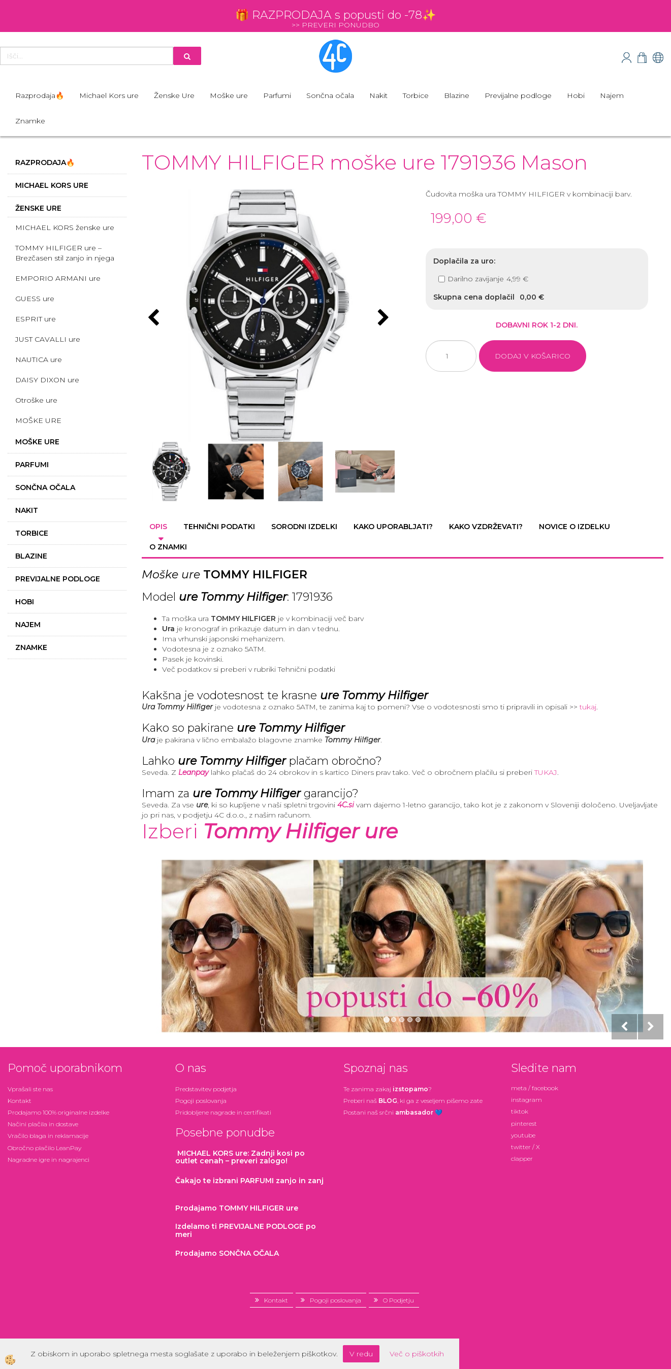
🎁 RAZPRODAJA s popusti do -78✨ (335, 15)
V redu (361, 1353)
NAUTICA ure (38, 359)
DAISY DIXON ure (47, 379)
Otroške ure (36, 400)
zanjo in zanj (249, 1180)
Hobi (576, 95)
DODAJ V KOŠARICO (532, 356)
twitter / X (525, 1147)
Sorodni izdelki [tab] (304, 526)
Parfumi (277, 95)
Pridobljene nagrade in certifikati (223, 1112)
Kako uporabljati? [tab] (393, 526)
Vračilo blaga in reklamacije (48, 1135)
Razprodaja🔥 (39, 95)
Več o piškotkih (417, 1353)
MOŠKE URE (38, 420)
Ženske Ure (174, 95)
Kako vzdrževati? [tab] (486, 526)
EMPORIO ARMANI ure (58, 278)
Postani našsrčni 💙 (392, 1112)
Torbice (416, 95)
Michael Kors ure (109, 95)
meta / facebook (534, 1088)
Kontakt (19, 1100)
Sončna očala (330, 95)
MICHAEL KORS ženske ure (64, 227)
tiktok (519, 1111)
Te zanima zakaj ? (387, 1089)
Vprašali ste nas (30, 1089)
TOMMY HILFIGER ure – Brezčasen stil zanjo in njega (64, 253)
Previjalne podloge (518, 95)
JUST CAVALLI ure (47, 339)
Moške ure (229, 95)
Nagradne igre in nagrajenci (48, 1159)
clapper (522, 1158)
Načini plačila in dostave (43, 1124)
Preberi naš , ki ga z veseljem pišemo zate (413, 1100)
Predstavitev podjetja (206, 1089)
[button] (382, 318)
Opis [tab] (158, 526)
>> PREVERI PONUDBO (335, 24)
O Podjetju (398, 1300)
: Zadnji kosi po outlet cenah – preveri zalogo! (240, 1157)
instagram (526, 1099)
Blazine (456, 95)
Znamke (30, 120)
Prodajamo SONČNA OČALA (228, 1253)
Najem (612, 95)
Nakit (378, 95)
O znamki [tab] (168, 546)
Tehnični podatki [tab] (219, 526)
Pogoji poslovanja (201, 1100)
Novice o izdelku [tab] (574, 526)
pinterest (524, 1123)
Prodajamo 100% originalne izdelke (58, 1112)
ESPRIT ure (35, 318)
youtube (523, 1135)
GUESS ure (34, 298)
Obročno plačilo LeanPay (44, 1148)
